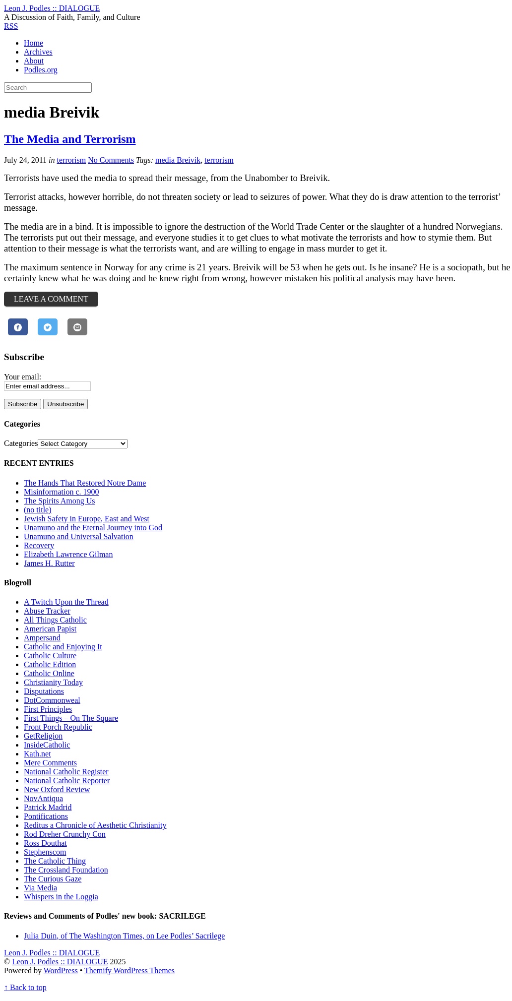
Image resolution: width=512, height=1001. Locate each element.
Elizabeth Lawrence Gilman (68, 554)
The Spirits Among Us (59, 501)
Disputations (44, 691)
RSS (11, 26)
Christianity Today (53, 682)
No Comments (111, 160)
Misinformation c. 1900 (61, 492)
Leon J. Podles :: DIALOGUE (60, 961)
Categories (21, 443)
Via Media (40, 887)
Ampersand (42, 637)
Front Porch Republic (58, 727)
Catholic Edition (50, 664)
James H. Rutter (49, 563)
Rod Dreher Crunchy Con (65, 834)
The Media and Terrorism (70, 138)
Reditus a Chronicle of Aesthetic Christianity (95, 825)
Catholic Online (49, 673)
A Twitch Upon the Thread (66, 602)
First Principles (48, 709)
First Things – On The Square (71, 718)
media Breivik (177, 160)
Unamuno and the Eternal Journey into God (93, 527)
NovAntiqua (43, 798)
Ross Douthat (45, 843)
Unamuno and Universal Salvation (78, 536)
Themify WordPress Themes (129, 970)
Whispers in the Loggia (61, 896)
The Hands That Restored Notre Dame (85, 483)
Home (33, 43)
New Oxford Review (57, 789)
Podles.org (41, 69)
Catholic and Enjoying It (63, 646)
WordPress (61, 970)
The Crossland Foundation (66, 870)
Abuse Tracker (47, 611)
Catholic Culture (50, 655)
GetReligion (43, 736)
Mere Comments (50, 762)
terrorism (71, 160)
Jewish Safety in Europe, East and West (86, 518)
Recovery (39, 545)
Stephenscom (45, 852)
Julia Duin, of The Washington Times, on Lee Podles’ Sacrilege (124, 936)
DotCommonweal (52, 700)
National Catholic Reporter (67, 780)
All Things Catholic (55, 620)
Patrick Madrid (47, 807)
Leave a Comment (51, 299)
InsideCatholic (47, 745)
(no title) (38, 509)
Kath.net (37, 754)
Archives (38, 52)
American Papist (50, 629)
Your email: (22, 377)
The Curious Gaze (52, 879)
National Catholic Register (66, 771)
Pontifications (46, 816)
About (34, 61)
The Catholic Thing (55, 861)
